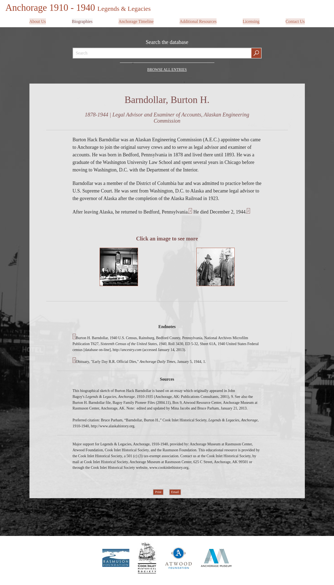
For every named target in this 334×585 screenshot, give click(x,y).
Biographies (82, 20)
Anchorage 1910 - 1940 (79, 7)
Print (158, 491)
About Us (37, 20)
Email (175, 491)
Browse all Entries (167, 69)
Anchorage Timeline (136, 20)
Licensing (250, 20)
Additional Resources (198, 20)
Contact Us (295, 20)
